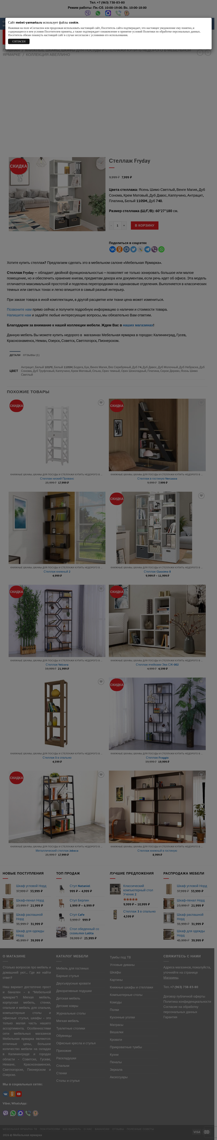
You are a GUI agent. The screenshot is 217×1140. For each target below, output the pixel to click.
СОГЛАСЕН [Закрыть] (18, 41)
